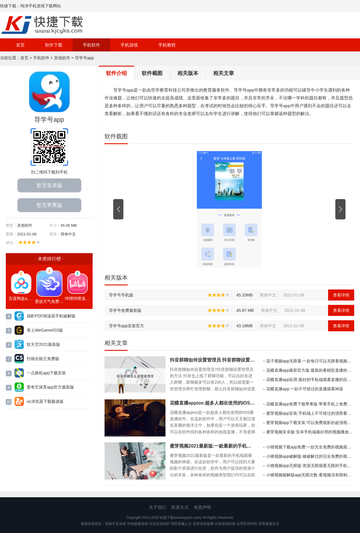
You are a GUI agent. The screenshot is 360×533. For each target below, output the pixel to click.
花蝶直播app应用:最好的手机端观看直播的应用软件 (310, 379)
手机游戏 (129, 44)
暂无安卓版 (49, 185)
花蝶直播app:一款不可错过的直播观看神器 (304, 389)
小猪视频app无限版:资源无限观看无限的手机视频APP (310, 465)
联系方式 (180, 507)
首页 (20, 44)
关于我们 (157, 507)
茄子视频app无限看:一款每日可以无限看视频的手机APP (310, 361)
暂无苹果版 (49, 205)
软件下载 (53, 44)
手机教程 (167, 44)
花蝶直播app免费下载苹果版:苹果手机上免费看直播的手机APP (310, 404)
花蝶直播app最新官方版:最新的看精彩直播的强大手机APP (310, 370)
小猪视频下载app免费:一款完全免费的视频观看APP (310, 447)
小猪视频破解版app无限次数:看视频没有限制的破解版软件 (310, 475)
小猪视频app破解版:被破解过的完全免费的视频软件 (310, 456)
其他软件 (62, 58)
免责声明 (202, 507)
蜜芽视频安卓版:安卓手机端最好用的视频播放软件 (310, 432)
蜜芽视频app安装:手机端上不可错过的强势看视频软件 (310, 413)
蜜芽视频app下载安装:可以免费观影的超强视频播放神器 (310, 422)
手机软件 (91, 44)
